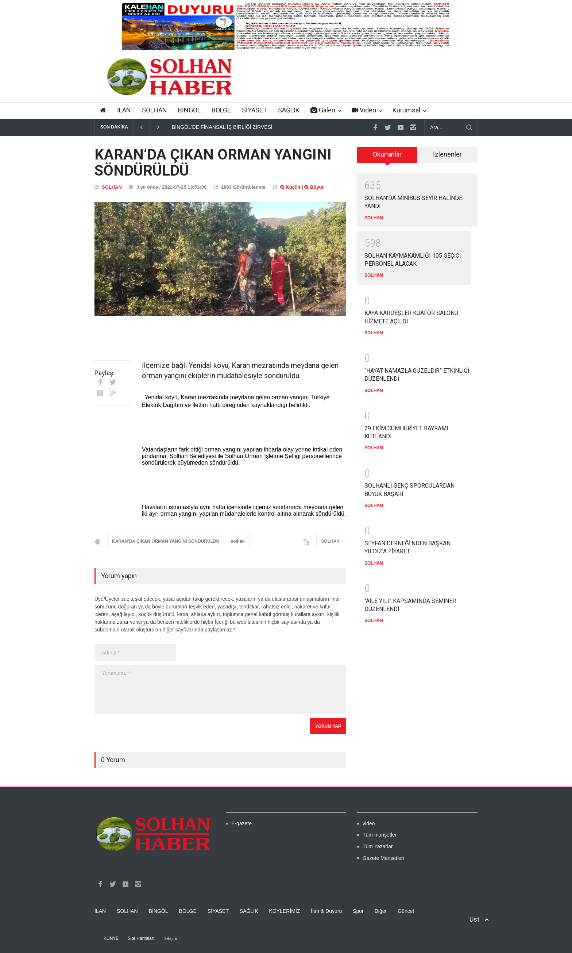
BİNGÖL (189, 110)
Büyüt (313, 187)
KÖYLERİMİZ (284, 911)
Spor (358, 911)
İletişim (170, 938)
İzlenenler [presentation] (447, 154)
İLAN (124, 110)
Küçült (290, 187)
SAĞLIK (288, 110)
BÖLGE (221, 110)
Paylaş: (104, 373)
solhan (238, 541)
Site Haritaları (141, 938)
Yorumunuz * (220, 689)
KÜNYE (111, 938)
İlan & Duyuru (326, 911)
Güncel (406, 911)
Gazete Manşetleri (383, 858)
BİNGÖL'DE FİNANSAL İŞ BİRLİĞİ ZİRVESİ (222, 127)
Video (364, 110)
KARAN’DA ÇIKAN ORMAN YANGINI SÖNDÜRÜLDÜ (165, 541)
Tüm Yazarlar (378, 846)
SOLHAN (154, 110)
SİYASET (254, 110)
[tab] (387, 155)
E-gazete (241, 823)
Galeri (322, 110)
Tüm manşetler (380, 835)
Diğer (381, 911)
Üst (474, 919)
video (369, 823)
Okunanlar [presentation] (387, 154)
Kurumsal (406, 110)
